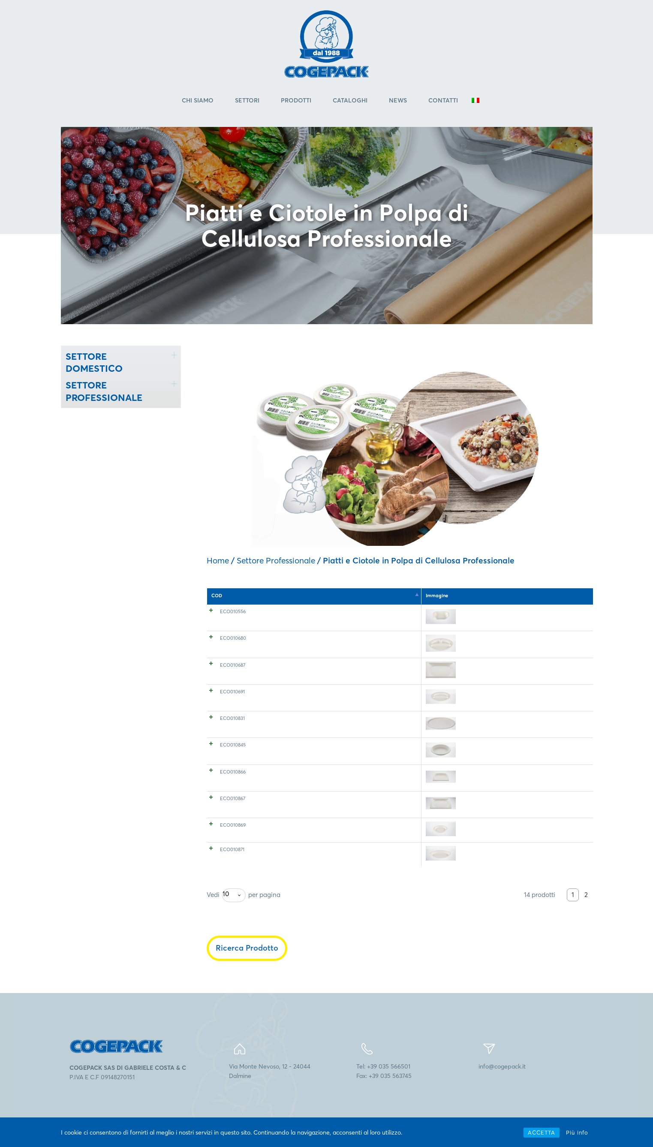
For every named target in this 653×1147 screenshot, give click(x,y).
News (398, 102)
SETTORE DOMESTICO (94, 364)
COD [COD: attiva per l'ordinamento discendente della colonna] (216, 598)
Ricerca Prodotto (247, 968)
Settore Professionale (276, 562)
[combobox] (234, 915)
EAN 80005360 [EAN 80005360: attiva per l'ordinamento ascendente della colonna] (561, 598)
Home (218, 562)
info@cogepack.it (502, 1086)
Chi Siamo (198, 102)
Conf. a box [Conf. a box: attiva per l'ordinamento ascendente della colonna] (471, 598)
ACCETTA (541, 1132)
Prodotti (296, 102)
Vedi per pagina (243, 915)
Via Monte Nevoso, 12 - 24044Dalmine (269, 1091)
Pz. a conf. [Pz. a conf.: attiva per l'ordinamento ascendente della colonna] (428, 598)
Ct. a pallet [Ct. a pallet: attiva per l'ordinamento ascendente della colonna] (514, 598)
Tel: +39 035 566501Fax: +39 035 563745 (384, 1091)
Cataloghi (350, 102)
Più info (577, 1132)
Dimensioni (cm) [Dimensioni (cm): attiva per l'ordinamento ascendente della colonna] (379, 598)
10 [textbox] (226, 914)
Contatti (443, 102)
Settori (247, 102)
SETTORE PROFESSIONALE (104, 393)
